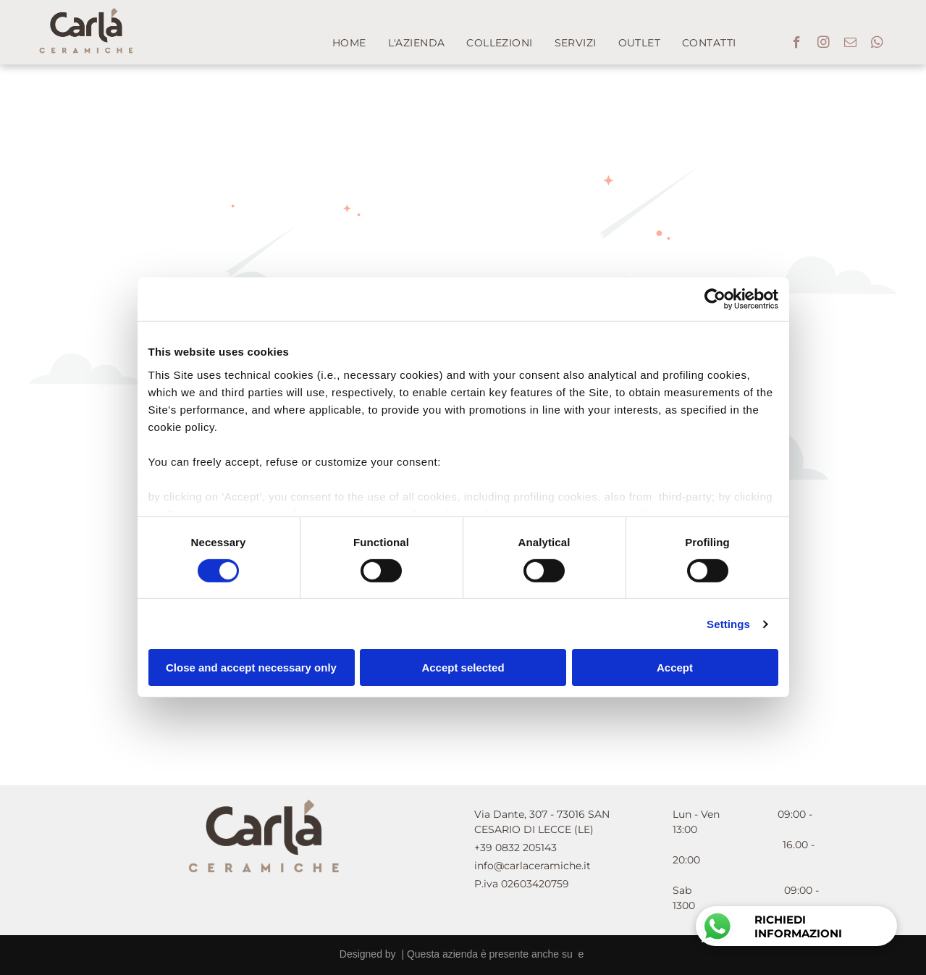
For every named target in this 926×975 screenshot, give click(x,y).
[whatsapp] (877, 44)
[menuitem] (349, 43)
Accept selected (462, 667)
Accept (675, 667)
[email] (850, 44)
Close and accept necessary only (251, 667)
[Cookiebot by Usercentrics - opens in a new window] (715, 299)
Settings (728, 624)
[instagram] (824, 44)
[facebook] (797, 44)
